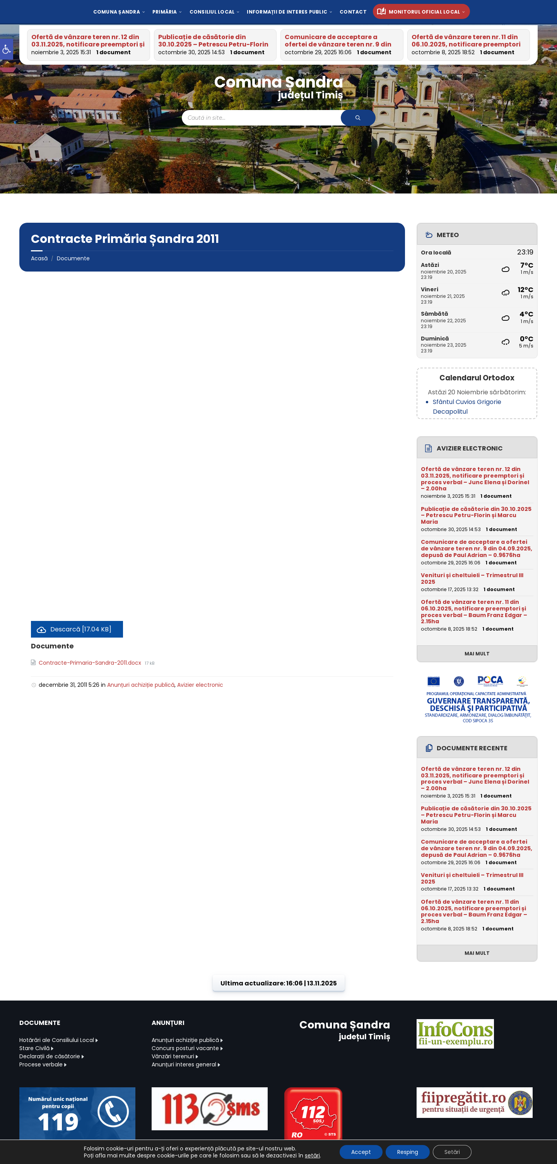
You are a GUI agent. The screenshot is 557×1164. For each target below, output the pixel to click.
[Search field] (278, 118)
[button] (6, 49)
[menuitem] (116, 11)
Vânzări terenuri (173, 1056)
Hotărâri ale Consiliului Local (56, 1040)
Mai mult (477, 653)
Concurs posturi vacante (185, 1048)
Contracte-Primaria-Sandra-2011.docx (91, 663)
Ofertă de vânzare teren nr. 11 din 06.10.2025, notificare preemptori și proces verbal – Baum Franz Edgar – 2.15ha (474, 611)
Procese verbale (41, 1064)
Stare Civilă (34, 1048)
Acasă (39, 258)
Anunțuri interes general (184, 1064)
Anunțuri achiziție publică (140, 685)
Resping (407, 1152)
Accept (361, 1152)
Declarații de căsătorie (49, 1056)
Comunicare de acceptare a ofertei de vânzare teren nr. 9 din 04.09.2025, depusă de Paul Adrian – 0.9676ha (476, 548)
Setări (452, 1152)
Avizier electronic (200, 685)
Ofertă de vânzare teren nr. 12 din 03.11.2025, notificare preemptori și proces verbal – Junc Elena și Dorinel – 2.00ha (475, 478)
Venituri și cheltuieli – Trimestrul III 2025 (472, 578)
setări (312, 1155)
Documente (73, 258)
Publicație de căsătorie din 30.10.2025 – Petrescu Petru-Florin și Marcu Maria (213, 44)
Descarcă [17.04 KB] (80, 629)
